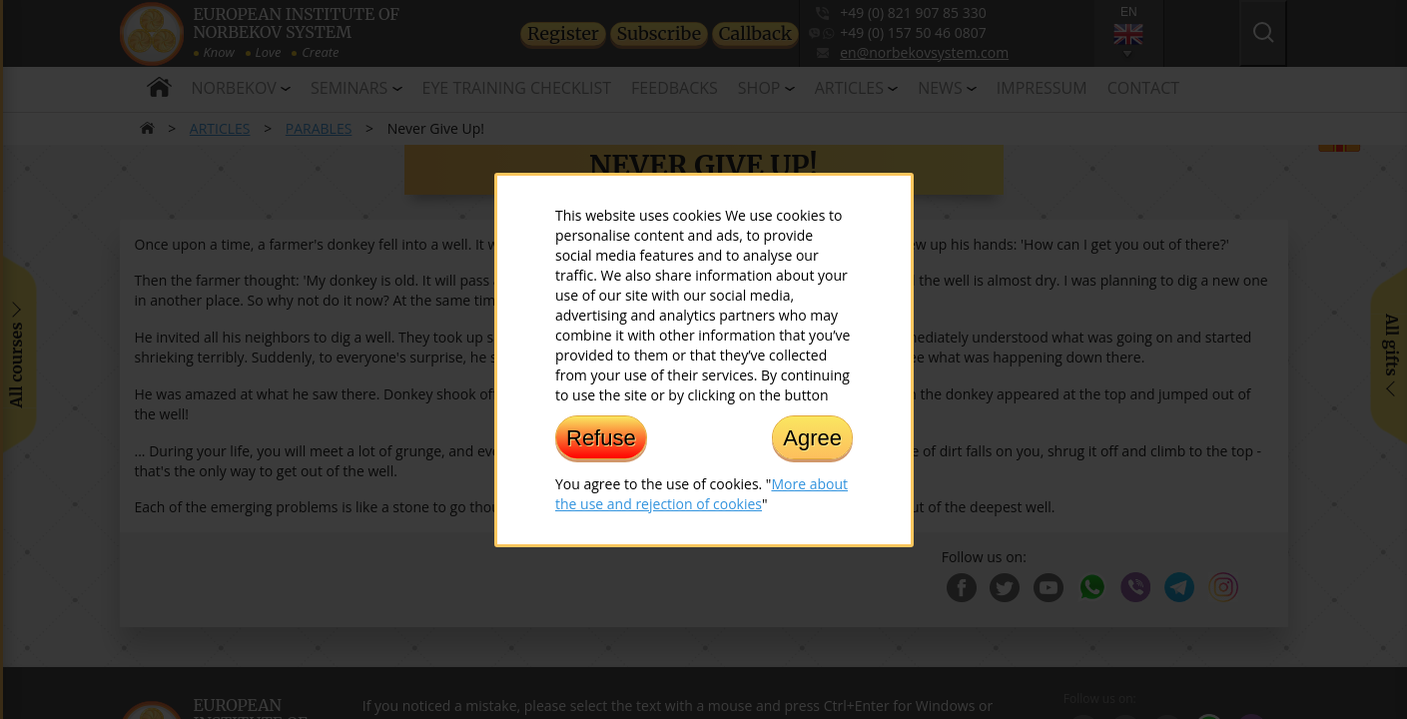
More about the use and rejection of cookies (701, 492)
